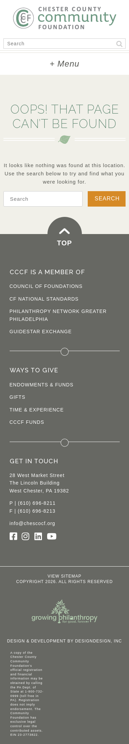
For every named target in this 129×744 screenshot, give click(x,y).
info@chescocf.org (32, 523)
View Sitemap (64, 576)
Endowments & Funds (42, 384)
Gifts (17, 397)
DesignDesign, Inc (98, 641)
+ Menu (64, 63)
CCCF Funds (27, 422)
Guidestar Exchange (41, 331)
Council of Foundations (46, 286)
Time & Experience (37, 409)
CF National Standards (44, 299)
